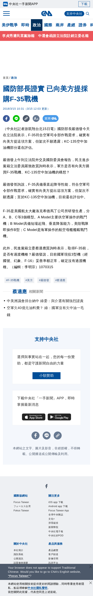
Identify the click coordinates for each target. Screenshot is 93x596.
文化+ (51, 519)
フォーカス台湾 (22, 506)
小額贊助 (46, 375)
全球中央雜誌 (55, 514)
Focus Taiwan (21, 502)
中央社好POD (56, 535)
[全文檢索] (88, 14)
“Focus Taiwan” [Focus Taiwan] (19, 575)
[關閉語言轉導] (90, 567)
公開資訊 (18, 558)
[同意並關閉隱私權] (90, 583)
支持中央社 (74, 13)
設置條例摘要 (21, 563)
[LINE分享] (16, 118)
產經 (71, 25)
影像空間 (53, 558)
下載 (84, 4)
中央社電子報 (55, 531)
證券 (83, 25)
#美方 (29, 280)
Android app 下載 (58, 506)
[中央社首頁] (46, 13)
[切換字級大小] (36, 118)
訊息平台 (53, 563)
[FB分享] (6, 118)
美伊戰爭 (10, 25)
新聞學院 (53, 527)
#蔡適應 (60, 280)
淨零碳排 (53, 523)
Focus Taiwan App (58, 510)
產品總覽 (53, 550)
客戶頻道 (53, 554)
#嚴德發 (44, 280)
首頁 (6, 77)
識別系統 (18, 554)
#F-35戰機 (12, 280)
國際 (48, 25)
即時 (25, 25)
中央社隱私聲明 (37, 587)
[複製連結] (26, 118)
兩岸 (60, 25)
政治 (37, 25)
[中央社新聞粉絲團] (46, 486)
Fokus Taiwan (21, 510)
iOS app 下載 (55, 502)
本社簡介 (18, 550)
